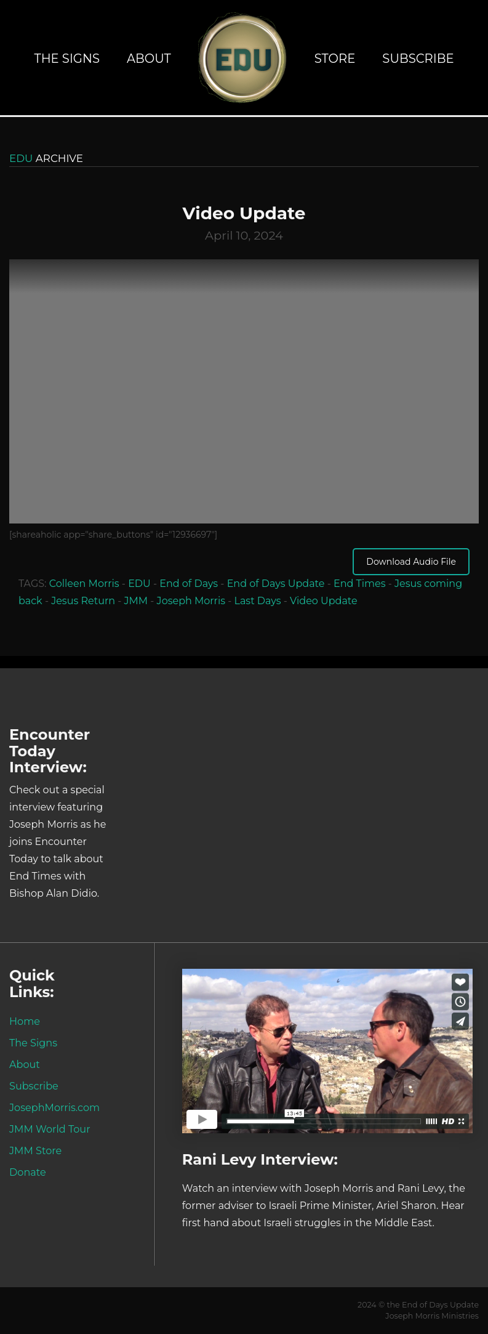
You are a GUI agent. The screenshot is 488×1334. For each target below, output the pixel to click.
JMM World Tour (49, 1129)
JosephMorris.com (54, 1107)
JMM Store (35, 1150)
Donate (27, 1172)
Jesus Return (83, 601)
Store (335, 58)
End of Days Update (276, 583)
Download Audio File (411, 561)
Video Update (324, 601)
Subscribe (418, 58)
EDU (139, 583)
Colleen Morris (84, 583)
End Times (360, 583)
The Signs (67, 58)
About (149, 58)
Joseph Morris (191, 601)
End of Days (188, 583)
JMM (136, 601)
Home (24, 1021)
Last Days (257, 601)
